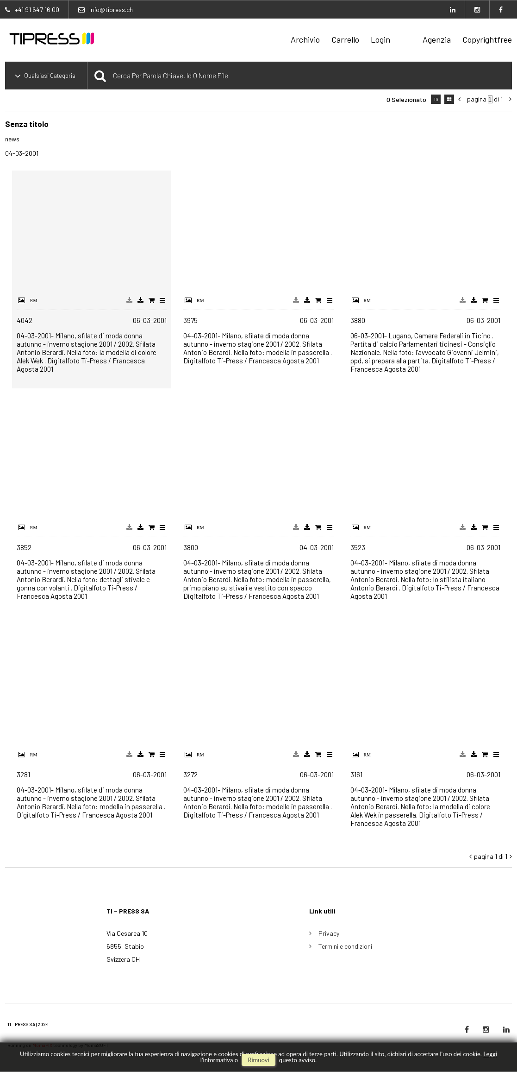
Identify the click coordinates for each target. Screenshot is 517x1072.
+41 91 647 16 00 (37, 9)
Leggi (490, 1054)
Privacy (328, 933)
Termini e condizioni (345, 946)
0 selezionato (406, 99)
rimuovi (258, 1060)
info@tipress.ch (111, 9)
